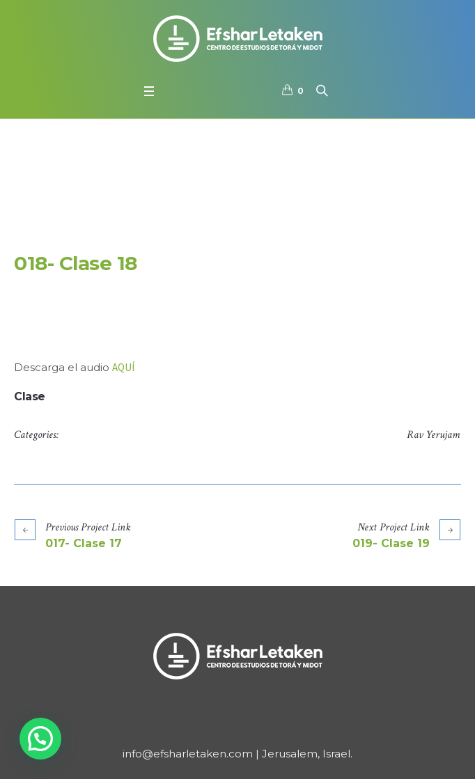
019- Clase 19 (391, 543)
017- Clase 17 (83, 543)
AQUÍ (123, 367)
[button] (40, 739)
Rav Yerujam (433, 434)
